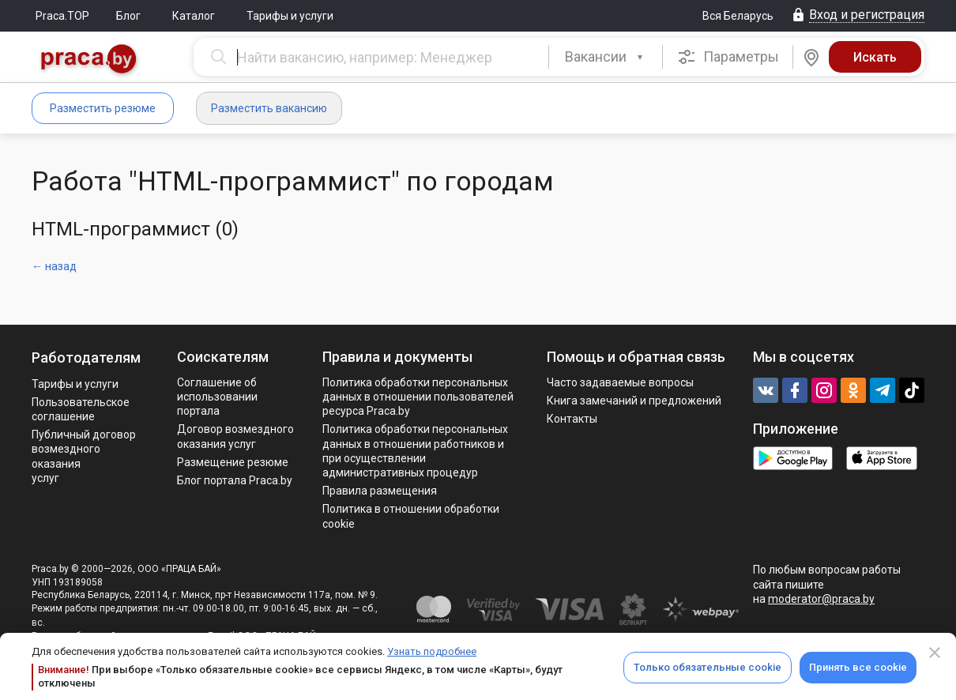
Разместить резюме (103, 108)
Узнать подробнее (431, 651)
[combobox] (605, 57)
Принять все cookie (858, 667)
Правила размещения (379, 490)
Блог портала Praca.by (234, 480)
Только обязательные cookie (707, 667)
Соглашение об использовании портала (217, 396)
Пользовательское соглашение (81, 409)
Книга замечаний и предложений (634, 400)
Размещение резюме (232, 462)
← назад (54, 266)
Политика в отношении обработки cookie (410, 515)
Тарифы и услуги (290, 15)
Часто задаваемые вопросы (620, 382)
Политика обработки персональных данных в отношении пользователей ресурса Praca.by (418, 396)
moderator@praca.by (821, 599)
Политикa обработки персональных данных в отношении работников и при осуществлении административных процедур (415, 451)
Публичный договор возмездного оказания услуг (84, 456)
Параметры (728, 56)
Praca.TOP (62, 15)
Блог (128, 15)
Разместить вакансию (269, 108)
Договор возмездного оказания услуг (235, 436)
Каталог (193, 15)
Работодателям (86, 357)
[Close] (934, 652)
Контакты (572, 418)
